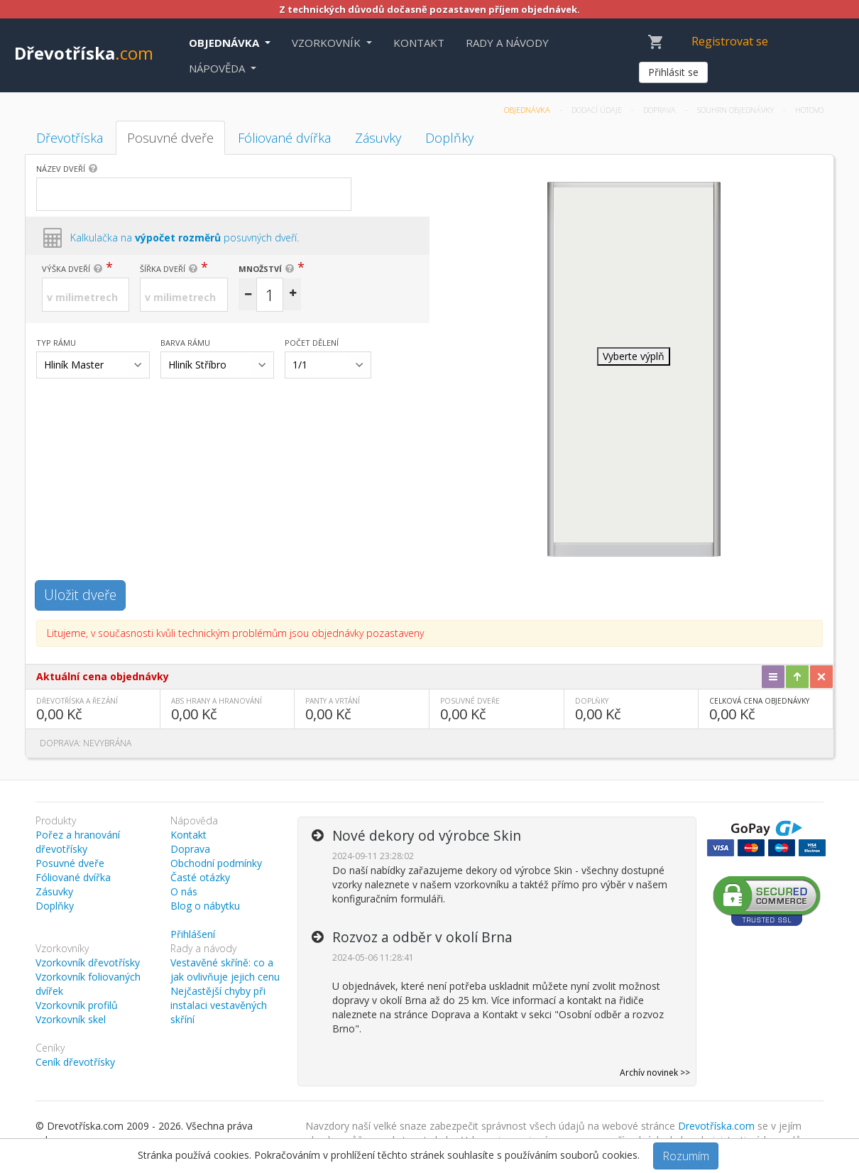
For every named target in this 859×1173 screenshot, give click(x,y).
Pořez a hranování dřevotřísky (77, 842)
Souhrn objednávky (736, 109)
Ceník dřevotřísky (75, 1062)
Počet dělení (312, 342)
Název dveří (60, 168)
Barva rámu (185, 342)
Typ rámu (56, 342)
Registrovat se (729, 41)
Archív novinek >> (655, 1072)
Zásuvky (378, 137)
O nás (183, 891)
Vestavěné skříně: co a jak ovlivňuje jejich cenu (225, 969)
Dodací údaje (597, 109)
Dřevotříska (83, 53)
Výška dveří (66, 268)
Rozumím (685, 1156)
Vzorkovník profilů (76, 1005)
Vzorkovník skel (70, 1019)
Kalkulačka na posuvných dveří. (184, 237)
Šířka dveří (162, 268)
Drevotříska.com (716, 1126)
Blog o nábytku (205, 905)
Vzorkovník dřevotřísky (87, 962)
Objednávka (225, 43)
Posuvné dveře (170, 137)
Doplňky (449, 137)
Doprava (660, 109)
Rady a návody (507, 43)
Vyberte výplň (633, 356)
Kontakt (418, 43)
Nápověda (218, 68)
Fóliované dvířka (284, 137)
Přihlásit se (673, 72)
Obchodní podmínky (216, 863)
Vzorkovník (327, 43)
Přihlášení (192, 934)
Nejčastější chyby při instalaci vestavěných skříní (218, 1005)
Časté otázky (200, 877)
